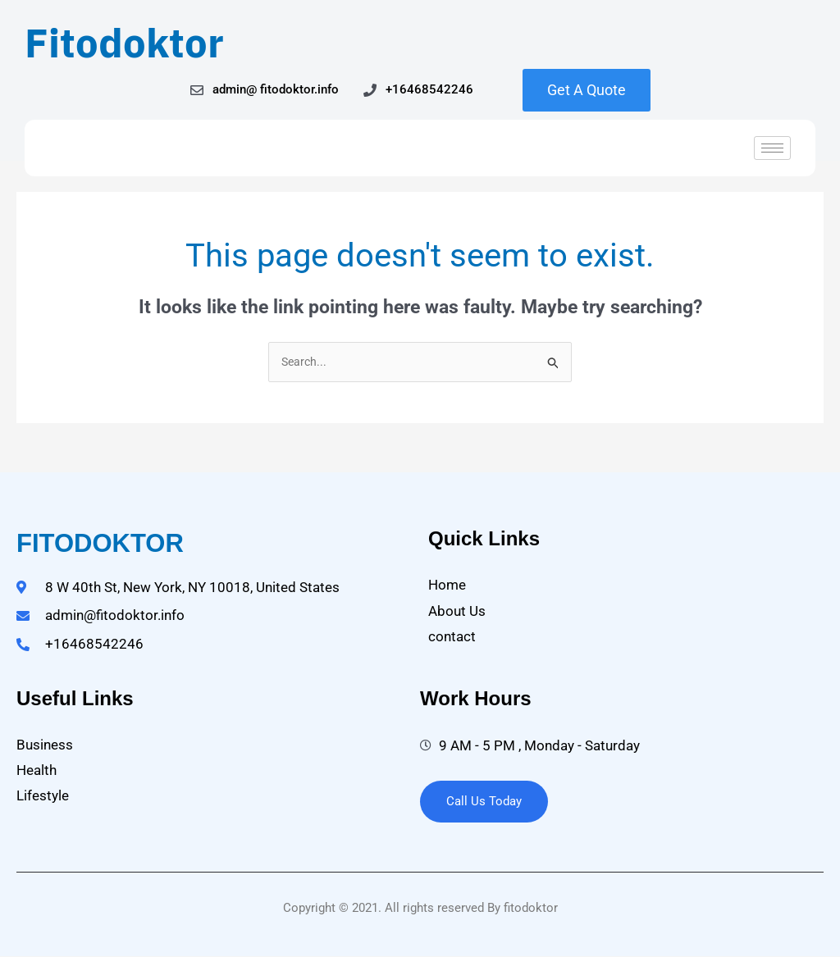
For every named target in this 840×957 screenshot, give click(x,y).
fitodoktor (100, 545)
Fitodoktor (124, 42)
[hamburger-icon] (772, 148)
